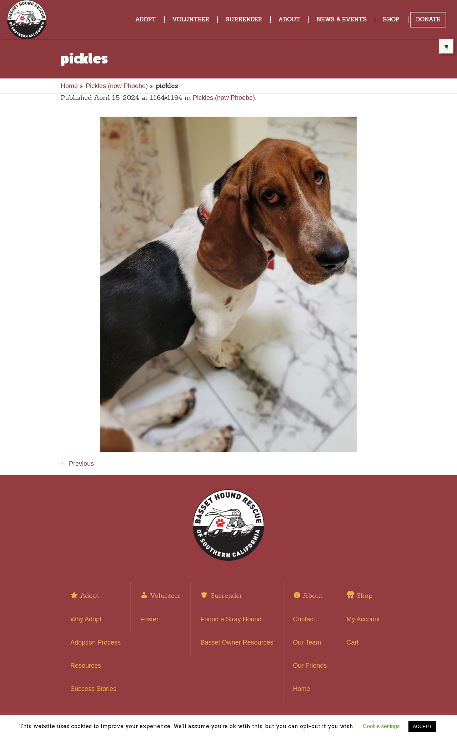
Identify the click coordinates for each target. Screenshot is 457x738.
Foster (149, 619)
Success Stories (93, 688)
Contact (304, 619)
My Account (363, 619)
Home (69, 86)
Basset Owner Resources (236, 642)
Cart (353, 642)
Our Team (307, 642)
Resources (85, 665)
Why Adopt (85, 619)
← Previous (77, 463)
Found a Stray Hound (230, 619)
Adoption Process (95, 642)
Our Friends (310, 665)
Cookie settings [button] (381, 726)
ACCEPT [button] (422, 726)
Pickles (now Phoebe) (117, 86)
